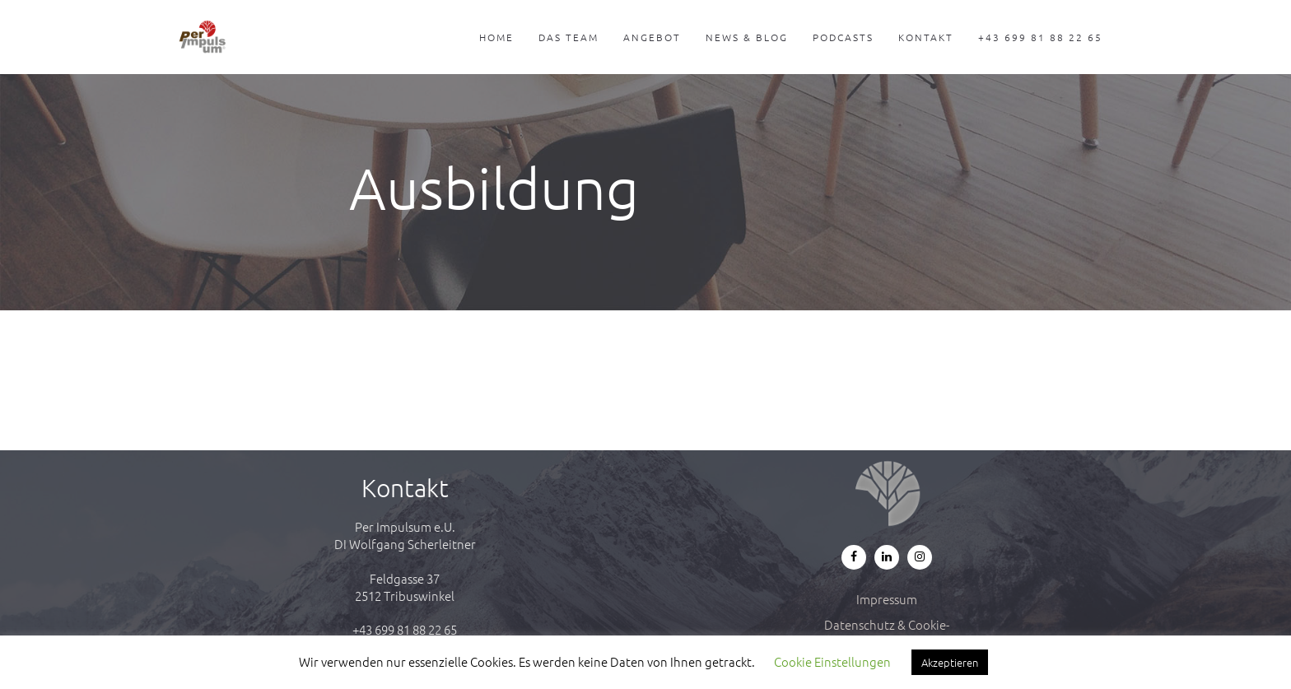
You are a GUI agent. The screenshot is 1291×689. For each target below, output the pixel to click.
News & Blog (747, 37)
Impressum (886, 599)
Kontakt (925, 37)
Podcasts (843, 37)
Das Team (568, 37)
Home (496, 37)
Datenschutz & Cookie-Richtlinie (886, 633)
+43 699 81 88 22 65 (1040, 37)
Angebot (652, 37)
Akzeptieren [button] (949, 662)
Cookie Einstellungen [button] (832, 661)
